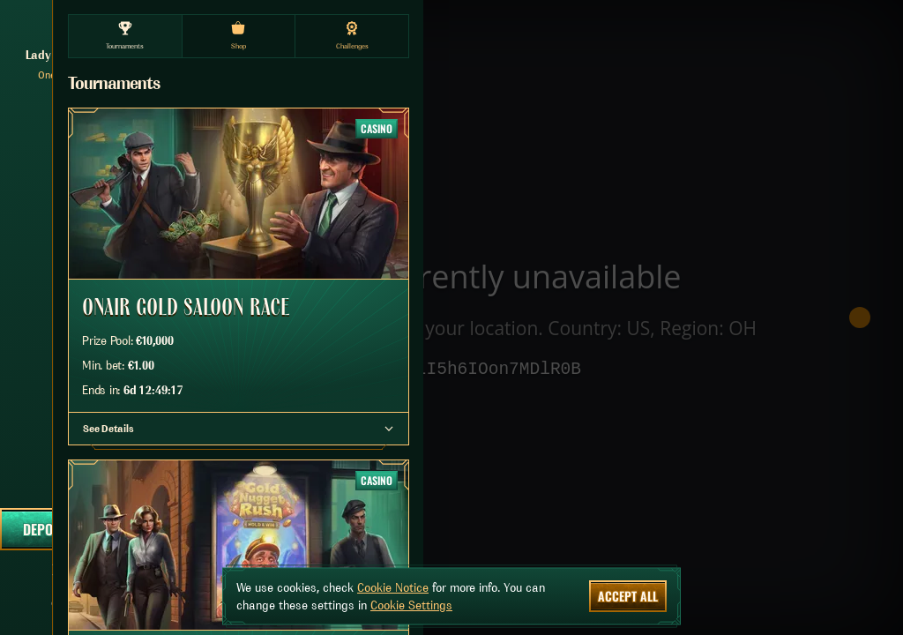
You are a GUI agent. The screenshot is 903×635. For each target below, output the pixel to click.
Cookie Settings (411, 605)
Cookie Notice (393, 587)
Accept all (628, 595)
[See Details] (389, 428)
